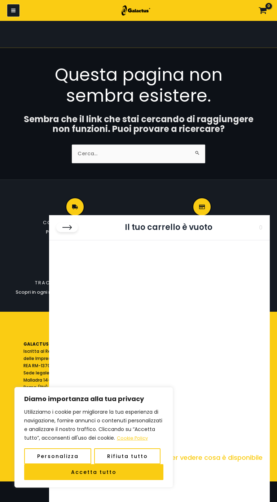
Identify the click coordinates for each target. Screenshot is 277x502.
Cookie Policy (133, 438)
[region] (93, 437)
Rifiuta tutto (127, 456)
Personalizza (58, 456)
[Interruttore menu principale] (13, 11)
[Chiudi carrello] (67, 227)
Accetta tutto (93, 472)
